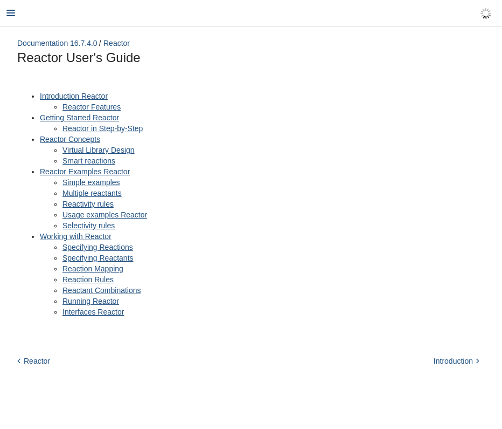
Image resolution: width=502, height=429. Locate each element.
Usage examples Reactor (104, 214)
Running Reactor (90, 301)
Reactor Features (91, 107)
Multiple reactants (92, 193)
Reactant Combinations (101, 290)
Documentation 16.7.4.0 (57, 43)
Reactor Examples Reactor (85, 171)
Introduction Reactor (74, 96)
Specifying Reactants (98, 258)
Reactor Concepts (70, 139)
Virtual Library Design (98, 150)
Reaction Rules (88, 279)
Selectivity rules (88, 225)
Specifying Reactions (97, 247)
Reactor (116, 43)
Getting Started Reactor (79, 117)
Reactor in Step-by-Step (102, 128)
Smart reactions (88, 160)
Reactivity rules (88, 204)
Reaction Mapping (92, 268)
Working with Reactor (75, 236)
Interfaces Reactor (93, 312)
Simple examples (91, 182)
